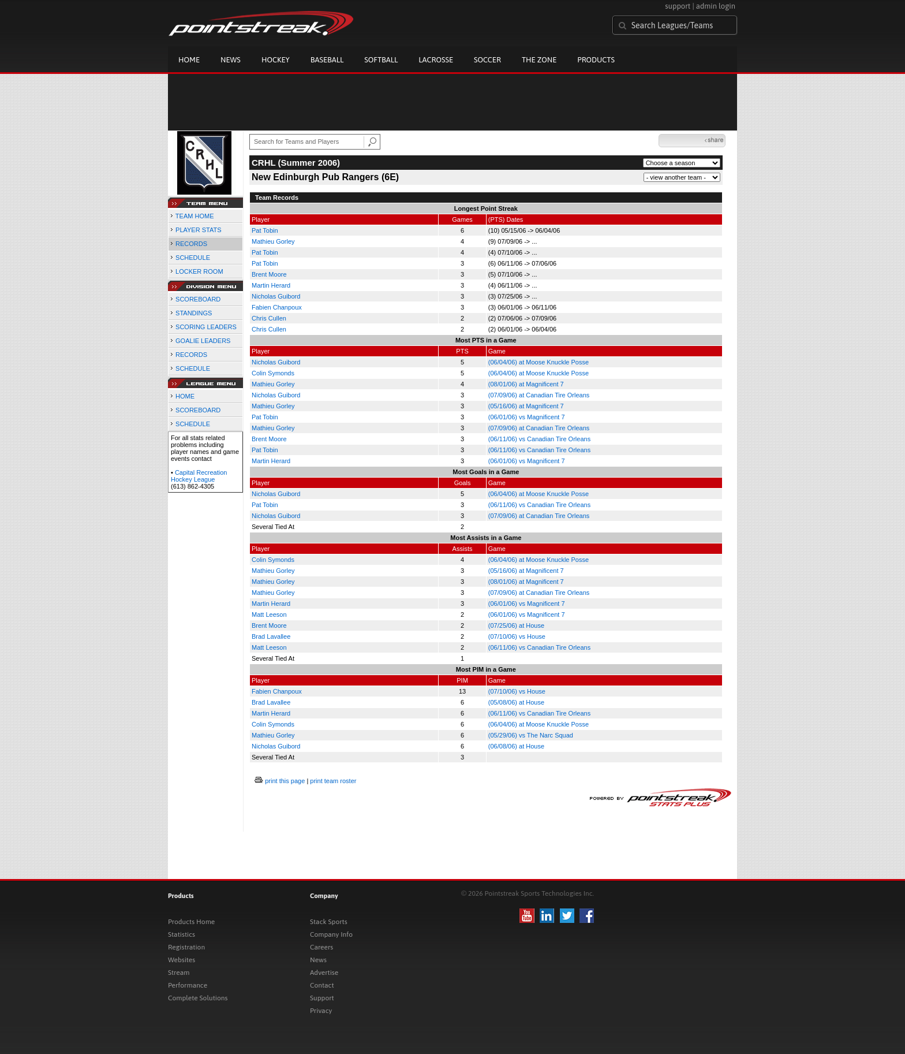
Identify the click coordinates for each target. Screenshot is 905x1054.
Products (596, 59)
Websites (181, 960)
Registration (186, 947)
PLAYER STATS (198, 229)
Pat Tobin (265, 230)
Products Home (191, 922)
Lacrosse (435, 59)
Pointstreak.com (261, 24)
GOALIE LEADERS (202, 340)
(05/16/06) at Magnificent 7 (526, 406)
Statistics (181, 934)
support (677, 6)
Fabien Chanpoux (277, 307)
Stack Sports (328, 922)
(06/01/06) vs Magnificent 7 (526, 417)
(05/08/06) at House (516, 702)
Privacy (321, 1011)
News (230, 59)
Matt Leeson (269, 614)
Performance (187, 985)
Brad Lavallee (271, 636)
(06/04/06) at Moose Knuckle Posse (538, 362)
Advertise (324, 973)
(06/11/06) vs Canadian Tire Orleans (539, 438)
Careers (321, 947)
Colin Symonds (273, 373)
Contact (322, 985)
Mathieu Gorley (273, 241)
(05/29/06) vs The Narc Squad (530, 735)
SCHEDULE (192, 257)
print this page (285, 780)
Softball (381, 59)
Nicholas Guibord (276, 296)
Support (322, 998)
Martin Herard (271, 285)
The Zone (539, 59)
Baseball (327, 59)
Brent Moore (269, 274)
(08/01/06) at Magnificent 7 (526, 384)
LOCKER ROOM (199, 271)
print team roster (333, 780)
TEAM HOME (194, 216)
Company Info (331, 934)
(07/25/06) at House (516, 625)
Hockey (275, 59)
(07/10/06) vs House (516, 636)
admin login (715, 6)
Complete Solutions (197, 998)
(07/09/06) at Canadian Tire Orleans (539, 395)
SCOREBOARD (197, 299)
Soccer (487, 59)
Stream (178, 973)
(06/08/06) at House (516, 746)
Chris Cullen (269, 318)
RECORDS (191, 243)
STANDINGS (193, 313)
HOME (185, 396)
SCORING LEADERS (206, 326)
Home (189, 59)
